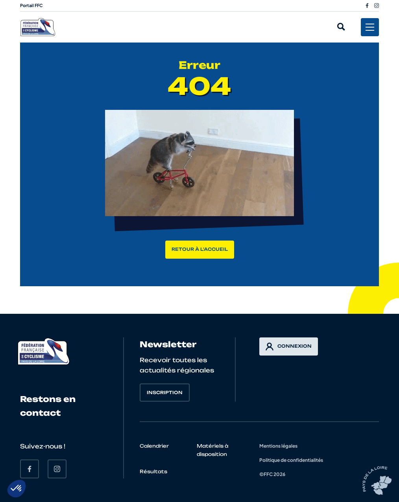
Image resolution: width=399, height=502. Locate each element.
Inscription (165, 392)
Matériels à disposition (212, 450)
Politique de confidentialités (291, 460)
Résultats (153, 471)
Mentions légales (278, 446)
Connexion (289, 346)
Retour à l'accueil (200, 249)
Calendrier (154, 446)
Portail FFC (31, 5)
